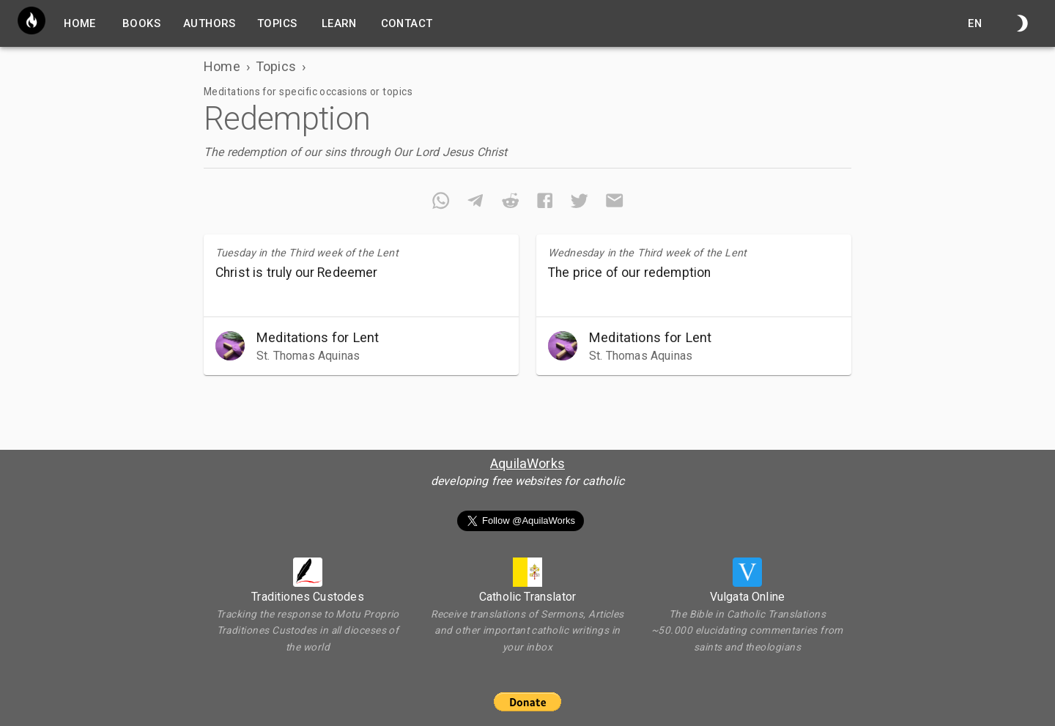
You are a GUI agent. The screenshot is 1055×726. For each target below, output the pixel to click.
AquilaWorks (527, 463)
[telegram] (475, 203)
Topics (277, 23)
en (975, 23)
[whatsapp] (441, 203)
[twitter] (579, 203)
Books (141, 23)
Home (222, 66)
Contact (407, 23)
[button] (361, 345)
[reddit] (510, 203)
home (79, 23)
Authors (209, 23)
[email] (614, 203)
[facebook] (545, 203)
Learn (339, 23)
